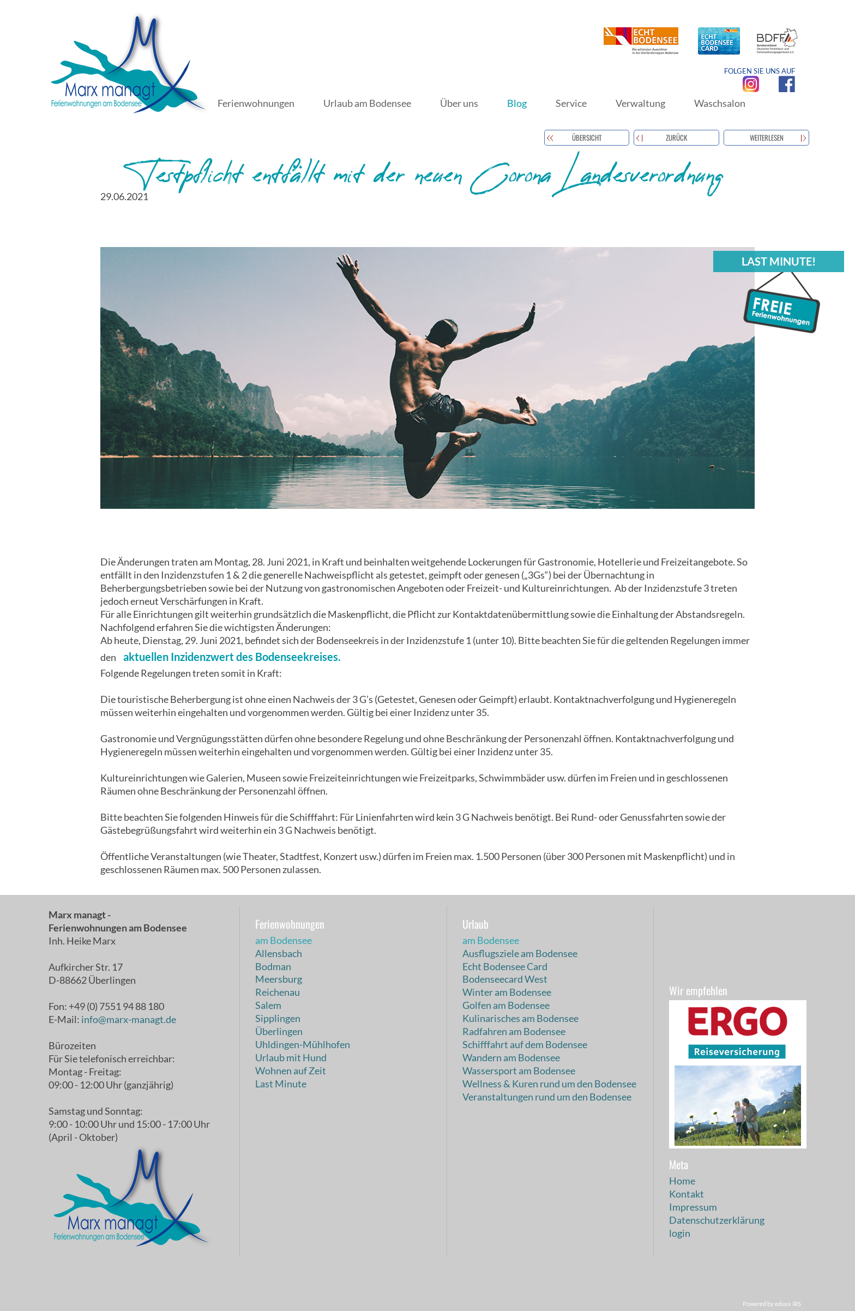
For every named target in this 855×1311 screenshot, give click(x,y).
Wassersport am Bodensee (518, 1071)
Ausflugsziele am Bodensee (519, 953)
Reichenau (277, 992)
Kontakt (686, 1194)
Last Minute (280, 1084)
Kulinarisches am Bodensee (520, 1018)
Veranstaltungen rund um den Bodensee (546, 1097)
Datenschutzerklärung (716, 1220)
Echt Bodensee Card (504, 966)
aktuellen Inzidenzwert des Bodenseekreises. (232, 656)
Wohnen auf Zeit (290, 1071)
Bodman (273, 966)
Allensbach (278, 953)
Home (682, 1181)
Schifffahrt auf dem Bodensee (524, 1044)
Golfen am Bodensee (506, 1005)
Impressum (693, 1207)
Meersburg (278, 979)
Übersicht (586, 137)
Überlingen (279, 1031)
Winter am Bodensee (506, 992)
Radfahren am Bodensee (513, 1031)
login (679, 1233)
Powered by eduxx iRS (772, 1303)
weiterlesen (767, 137)
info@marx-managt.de (128, 1019)
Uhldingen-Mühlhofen (302, 1044)
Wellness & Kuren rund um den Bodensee (549, 1084)
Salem (268, 1005)
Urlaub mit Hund (291, 1057)
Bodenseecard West (504, 979)
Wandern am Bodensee (511, 1057)
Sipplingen (277, 1018)
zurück (676, 137)
